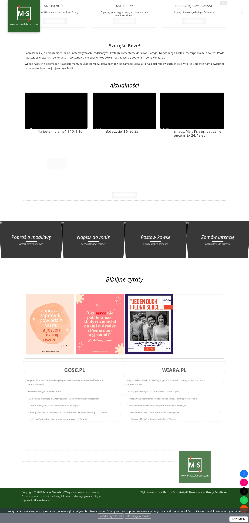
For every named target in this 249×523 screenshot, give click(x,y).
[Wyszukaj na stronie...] (192, 3)
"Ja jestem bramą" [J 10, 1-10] (60, 135)
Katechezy (114, 15)
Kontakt (218, 15)
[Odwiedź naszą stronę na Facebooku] (244, 473)
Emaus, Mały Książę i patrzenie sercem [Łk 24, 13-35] (197, 137)
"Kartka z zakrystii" (140, 15)
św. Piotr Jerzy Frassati (175, 15)
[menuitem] (92, 15)
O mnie (202, 15)
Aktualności (92, 15)
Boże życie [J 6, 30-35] (122, 135)
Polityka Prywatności (111, 516)
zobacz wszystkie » (124, 202)
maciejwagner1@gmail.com (147, 3)
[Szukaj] (223, 3)
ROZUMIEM (239, 519)
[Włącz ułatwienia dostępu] (243, 5)
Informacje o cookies (138, 516)
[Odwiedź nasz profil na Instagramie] (244, 482)
